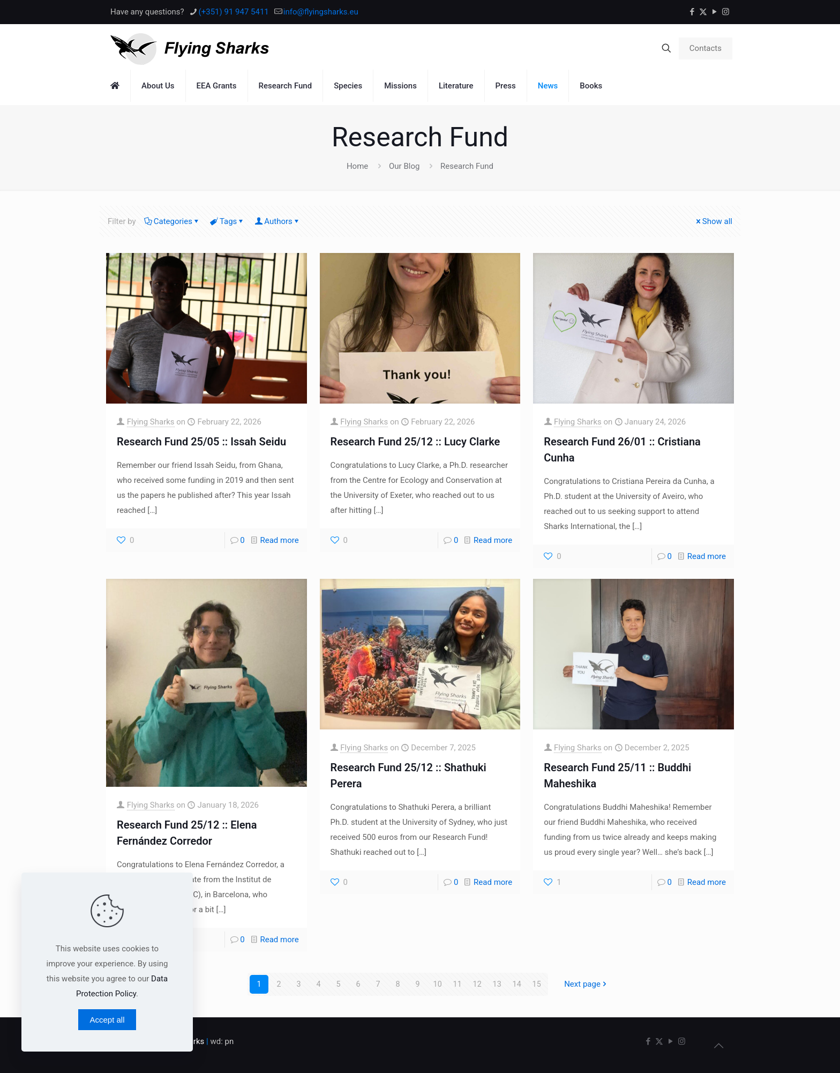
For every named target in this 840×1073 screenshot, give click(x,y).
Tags (227, 221)
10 (437, 984)
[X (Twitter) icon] (703, 12)
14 (516, 984)
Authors (277, 221)
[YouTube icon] (714, 12)
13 (496, 984)
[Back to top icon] (718, 1045)
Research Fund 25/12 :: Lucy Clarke (415, 441)
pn (229, 1041)
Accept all (106, 1019)
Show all (713, 221)
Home (357, 166)
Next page (586, 984)
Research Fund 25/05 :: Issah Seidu (201, 441)
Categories (172, 221)
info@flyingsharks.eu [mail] (320, 12)
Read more (279, 540)
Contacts (705, 48)
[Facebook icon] (692, 12)
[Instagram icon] (726, 12)
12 (477, 984)
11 (457, 984)
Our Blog (404, 166)
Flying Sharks (151, 422)
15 (536, 984)
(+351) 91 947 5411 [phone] (234, 12)
